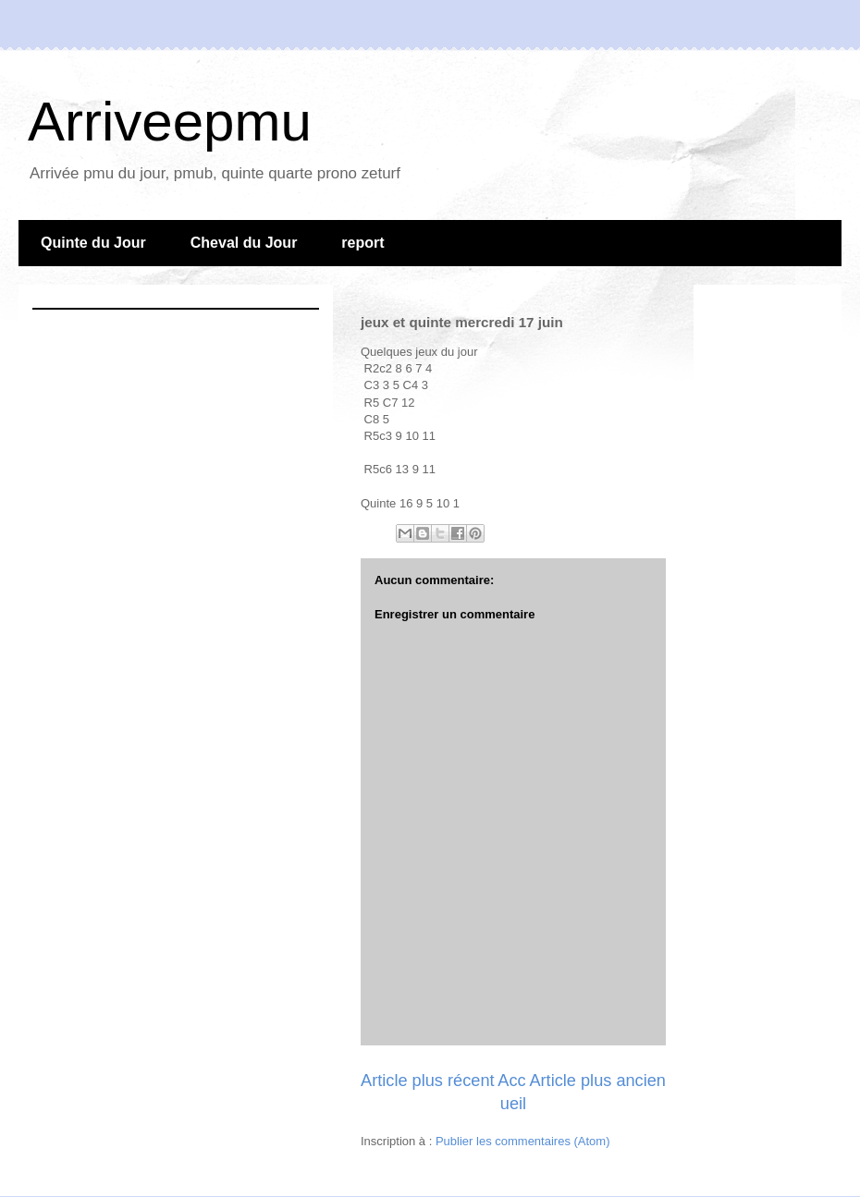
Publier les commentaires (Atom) (523, 1141)
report (362, 242)
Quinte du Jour (93, 242)
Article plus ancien (597, 1080)
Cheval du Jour (244, 242)
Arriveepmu (170, 122)
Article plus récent (428, 1080)
